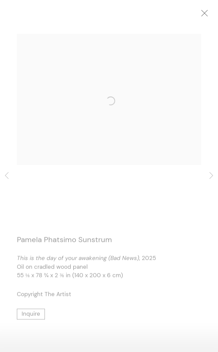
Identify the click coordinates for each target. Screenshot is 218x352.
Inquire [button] (31, 315)
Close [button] (207, 15)
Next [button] (211, 176)
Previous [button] (6, 176)
